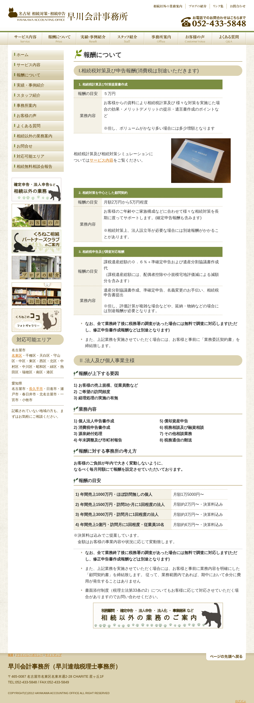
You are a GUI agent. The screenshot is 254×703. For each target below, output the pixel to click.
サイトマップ (53, 654)
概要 (10, 654)
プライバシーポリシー (29, 654)
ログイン (240, 701)
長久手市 (36, 389)
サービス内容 (101, 160)
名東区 (17, 355)
